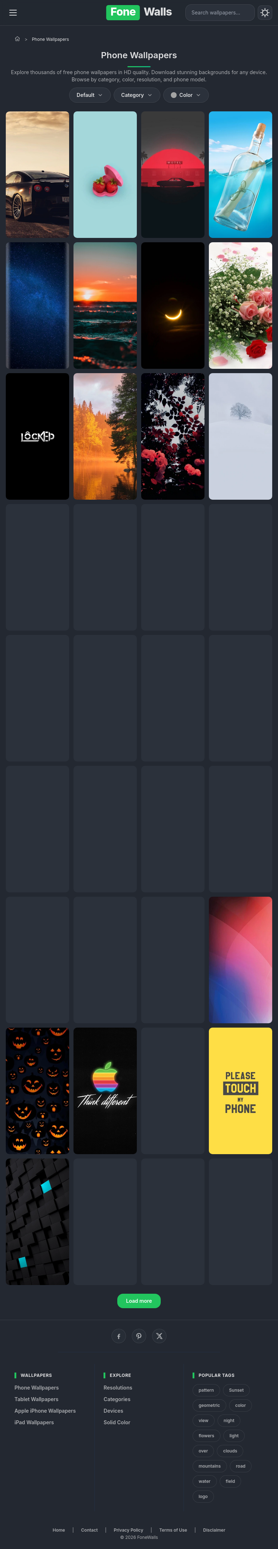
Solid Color (117, 1422)
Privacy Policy (128, 1530)
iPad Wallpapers (34, 1422)
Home (59, 1530)
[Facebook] (118, 1336)
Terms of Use (173, 1530)
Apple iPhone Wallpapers (45, 1411)
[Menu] (13, 12)
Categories (117, 1399)
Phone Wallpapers (36, 1387)
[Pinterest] (139, 1336)
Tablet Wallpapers (36, 1399)
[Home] (17, 39)
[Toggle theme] (265, 12)
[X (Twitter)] (159, 1336)
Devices (113, 1411)
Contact (89, 1530)
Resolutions (118, 1387)
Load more (139, 1301)
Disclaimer (214, 1530)
